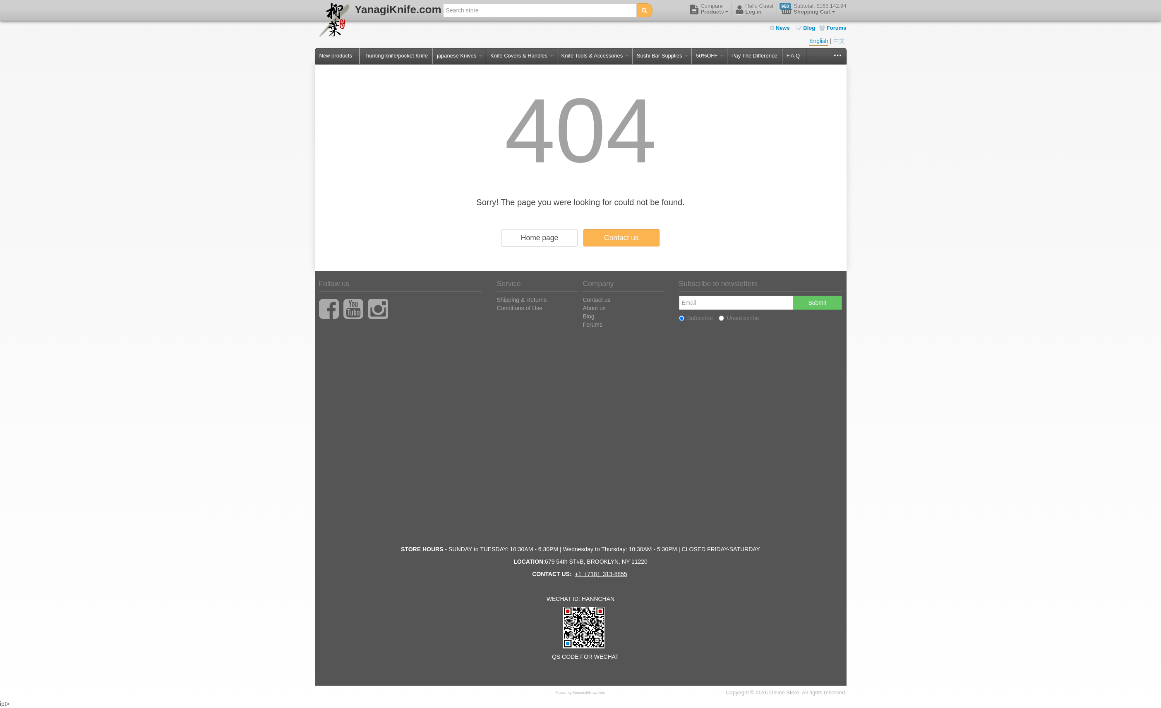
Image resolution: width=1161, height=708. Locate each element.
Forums (832, 28)
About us (594, 308)
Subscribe (696, 318)
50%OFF (709, 56)
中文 (839, 41)
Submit (817, 302)
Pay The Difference (754, 56)
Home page (539, 238)
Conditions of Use (520, 308)
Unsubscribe (739, 318)
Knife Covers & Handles (521, 56)
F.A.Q (793, 56)
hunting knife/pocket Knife (397, 56)
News (780, 28)
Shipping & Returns (522, 300)
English (818, 41)
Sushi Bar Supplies (662, 56)
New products (335, 56)
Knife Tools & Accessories (594, 56)
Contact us (621, 238)
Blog (806, 28)
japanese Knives (459, 56)
